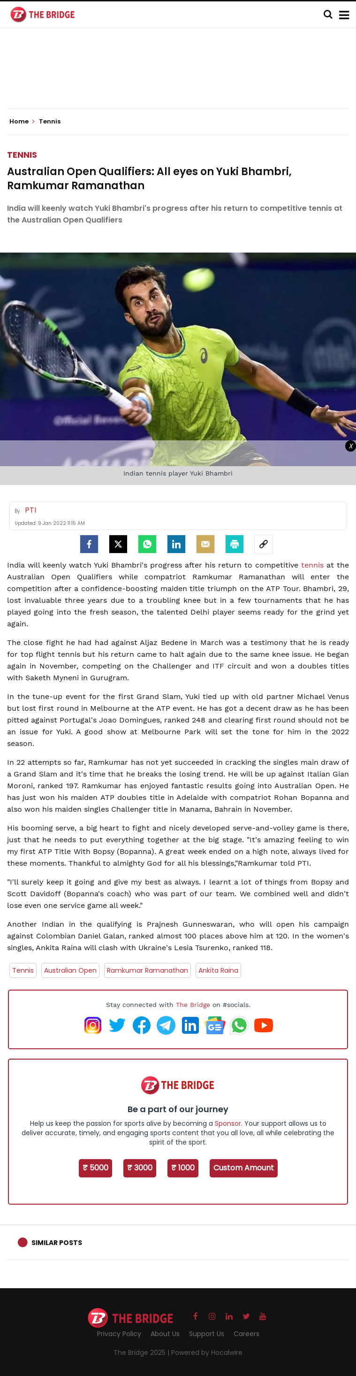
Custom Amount (243, 1167)
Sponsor (228, 1123)
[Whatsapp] (147, 544)
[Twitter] (118, 544)
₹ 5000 (95, 1167)
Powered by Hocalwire (206, 1352)
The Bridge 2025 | (142, 1352)
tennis (313, 565)
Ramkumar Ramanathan (147, 970)
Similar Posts (56, 1242)
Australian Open (70, 970)
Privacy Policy (119, 1333)
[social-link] (263, 544)
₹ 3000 (139, 1167)
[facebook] (89, 544)
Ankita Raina (218, 970)
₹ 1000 (183, 1167)
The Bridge (193, 1004)
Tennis (22, 155)
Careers (246, 1333)
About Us (165, 1333)
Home (22, 121)
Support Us (206, 1333)
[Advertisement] (178, 79)
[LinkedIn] (176, 544)
